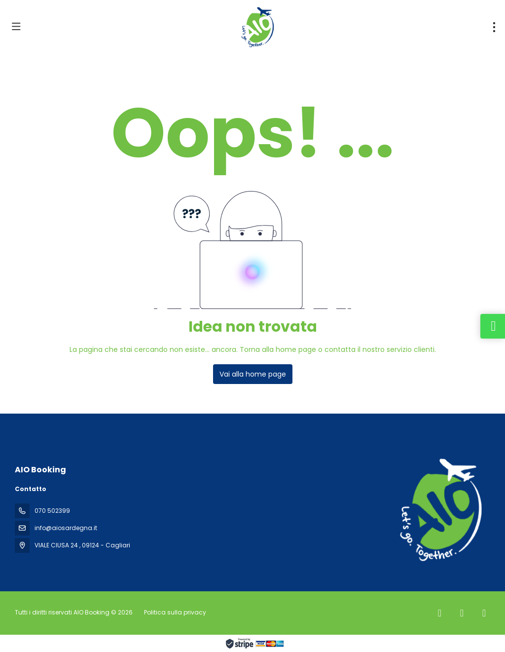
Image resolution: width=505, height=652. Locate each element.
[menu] (494, 27)
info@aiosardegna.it (66, 528)
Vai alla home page (252, 374)
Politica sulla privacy (175, 612)
